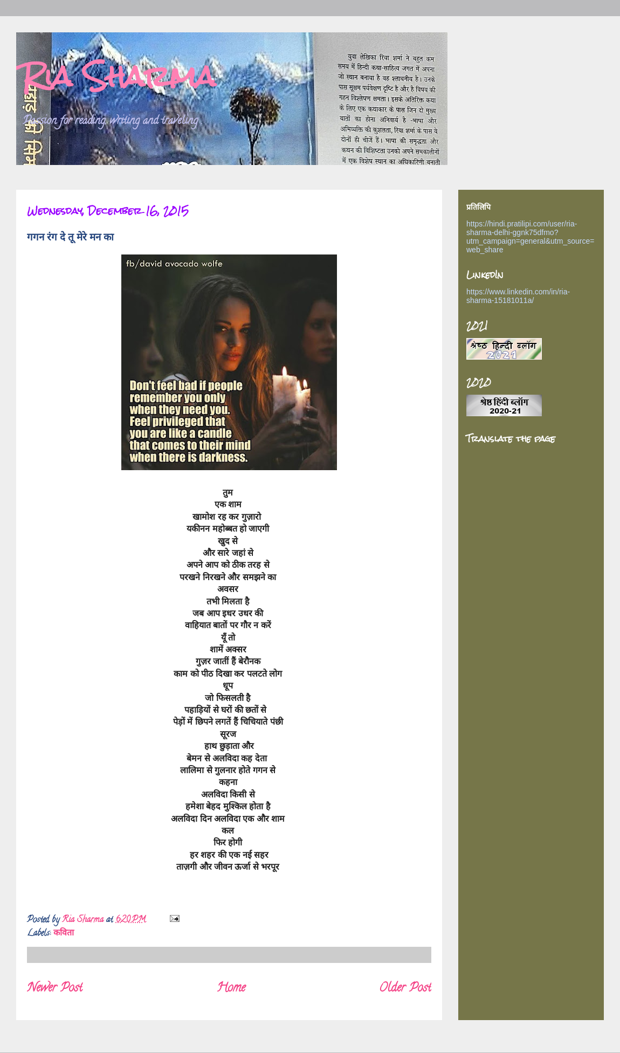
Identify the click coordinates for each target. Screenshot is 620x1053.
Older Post (405, 988)
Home (231, 988)
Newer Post (54, 988)
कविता (63, 933)
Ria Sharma (119, 76)
